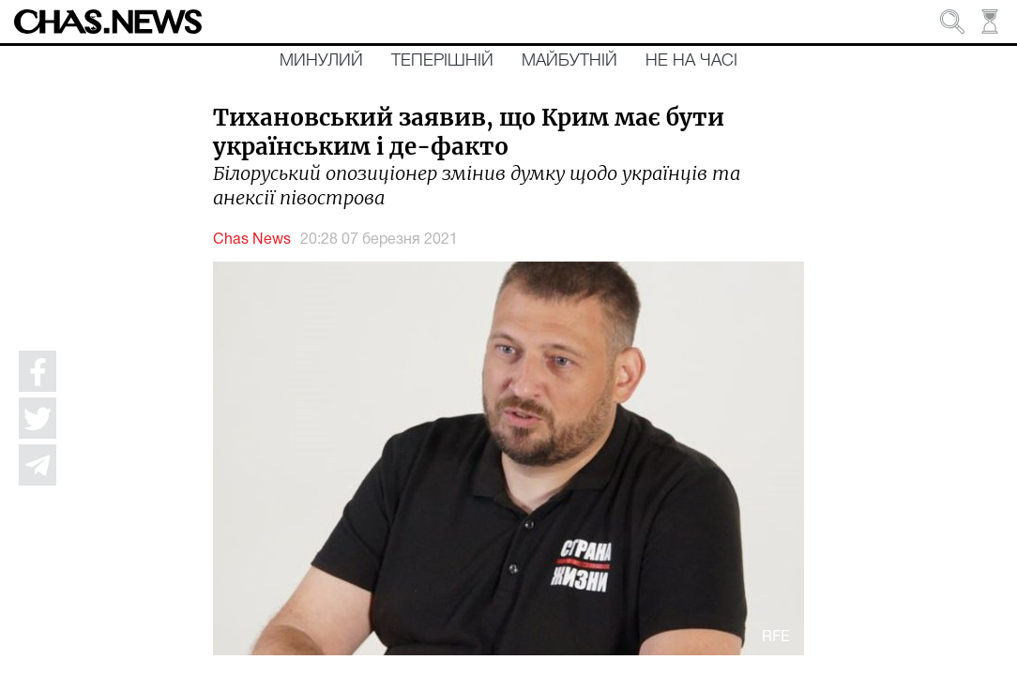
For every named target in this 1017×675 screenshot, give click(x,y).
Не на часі (691, 60)
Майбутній (569, 60)
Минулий (321, 60)
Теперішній (442, 60)
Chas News (252, 240)
